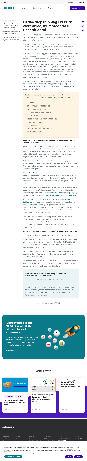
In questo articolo (30, 173)
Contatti (60, 436)
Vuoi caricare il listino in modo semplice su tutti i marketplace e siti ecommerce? (11, 39)
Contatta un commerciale (64, 438)
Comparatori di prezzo (33, 440)
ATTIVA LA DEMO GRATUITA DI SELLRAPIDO (50, 279)
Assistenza (46, 436)
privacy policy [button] (45, 447)
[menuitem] (5, 2)
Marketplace (30, 438)
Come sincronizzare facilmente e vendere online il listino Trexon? (11, 33)
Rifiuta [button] (69, 456)
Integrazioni (34, 8)
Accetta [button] (78, 456)
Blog (3, 440)
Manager (17, 438)
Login (81, 2)
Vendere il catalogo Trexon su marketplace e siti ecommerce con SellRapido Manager (11, 26)
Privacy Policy (62, 440)
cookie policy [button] (69, 449)
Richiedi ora (77, 8)
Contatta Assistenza (48, 440)
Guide (44, 438)
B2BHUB (17, 440)
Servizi (22, 8)
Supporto (71, 2)
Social (77, 436)
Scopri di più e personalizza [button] (13, 456)
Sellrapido (5, 436)
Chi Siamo (5, 438)
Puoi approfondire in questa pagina (61, 195)
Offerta (46, 8)
